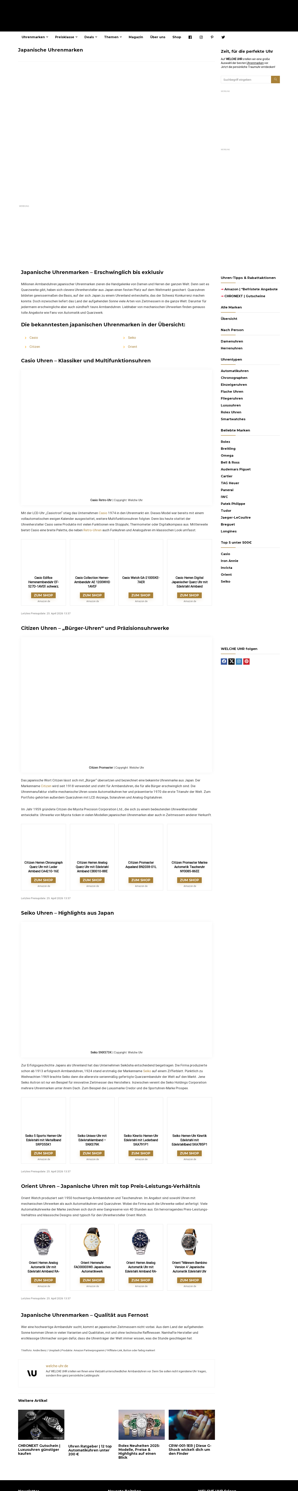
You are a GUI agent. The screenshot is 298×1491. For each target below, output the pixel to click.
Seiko (132, 337)
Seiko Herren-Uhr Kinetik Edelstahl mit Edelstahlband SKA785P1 (189, 1140)
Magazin (136, 37)
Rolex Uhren (231, 412)
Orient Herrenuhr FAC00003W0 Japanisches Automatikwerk (92, 1267)
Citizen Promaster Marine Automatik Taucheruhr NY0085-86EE (189, 867)
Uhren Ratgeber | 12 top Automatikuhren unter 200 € (90, 1450)
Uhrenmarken (33, 37)
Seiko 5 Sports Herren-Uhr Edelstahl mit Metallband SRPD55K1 (43, 1140)
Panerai (227, 490)
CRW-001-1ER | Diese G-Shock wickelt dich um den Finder (190, 1450)
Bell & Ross (230, 462)
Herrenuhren (231, 348)
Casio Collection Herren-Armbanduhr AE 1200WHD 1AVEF (92, 582)
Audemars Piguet (236, 469)
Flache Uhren (232, 391)
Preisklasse (64, 37)
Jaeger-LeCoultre (236, 517)
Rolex (225, 442)
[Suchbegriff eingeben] (275, 79)
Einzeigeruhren (234, 385)
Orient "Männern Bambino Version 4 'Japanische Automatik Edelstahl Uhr (189, 1267)
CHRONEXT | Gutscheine (243, 296)
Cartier (226, 476)
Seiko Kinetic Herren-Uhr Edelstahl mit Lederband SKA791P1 (141, 1140)
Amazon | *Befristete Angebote (249, 289)
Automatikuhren (235, 371)
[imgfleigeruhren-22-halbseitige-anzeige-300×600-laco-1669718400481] (250, 152)
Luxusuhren (231, 405)
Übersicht (229, 319)
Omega (227, 455)
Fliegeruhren (232, 398)
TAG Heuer (230, 483)
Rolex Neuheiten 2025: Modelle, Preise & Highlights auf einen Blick (139, 1452)
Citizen (35, 346)
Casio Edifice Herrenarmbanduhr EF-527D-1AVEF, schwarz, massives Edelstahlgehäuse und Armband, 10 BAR (43, 586)
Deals (89, 37)
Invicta (226, 568)
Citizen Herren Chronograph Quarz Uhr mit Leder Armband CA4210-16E (43, 867)
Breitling (228, 449)
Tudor (226, 511)
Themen (111, 37)
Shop (176, 37)
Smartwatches (233, 419)
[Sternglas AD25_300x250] (250, 94)
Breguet (228, 524)
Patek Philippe (233, 504)
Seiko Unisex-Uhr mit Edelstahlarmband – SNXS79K (92, 1140)
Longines (229, 531)
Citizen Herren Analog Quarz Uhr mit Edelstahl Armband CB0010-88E (92, 867)
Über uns (157, 37)
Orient (132, 346)
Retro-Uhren (92, 530)
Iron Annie (229, 561)
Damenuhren (232, 341)
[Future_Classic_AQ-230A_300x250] (250, 592)
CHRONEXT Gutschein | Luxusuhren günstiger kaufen (39, 1450)
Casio (34, 337)
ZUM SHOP (43, 595)
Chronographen (234, 378)
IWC (224, 497)
